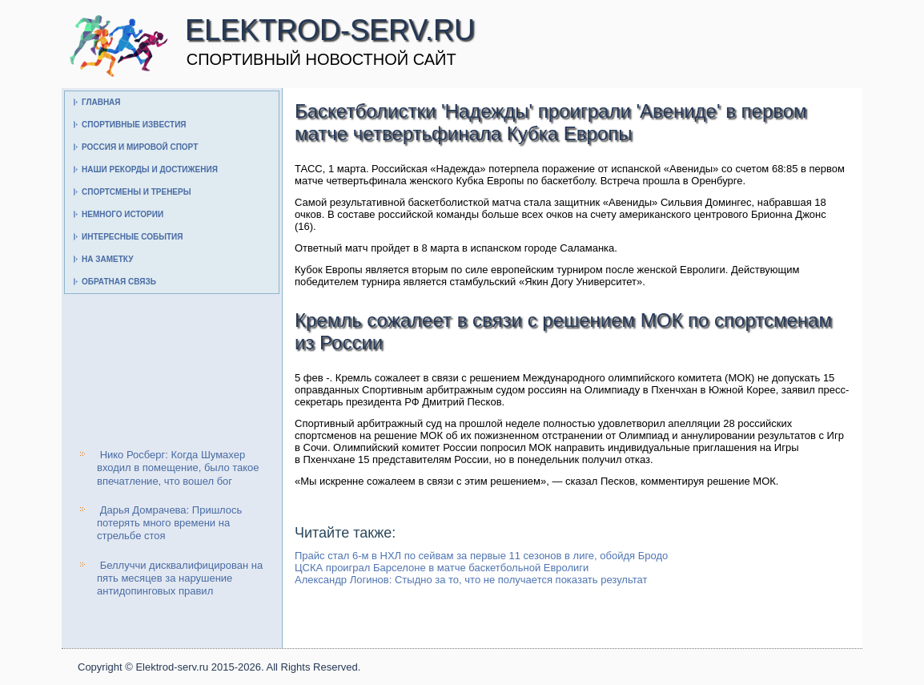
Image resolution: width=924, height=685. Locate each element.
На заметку (107, 259)
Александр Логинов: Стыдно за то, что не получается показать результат (471, 580)
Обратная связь (119, 281)
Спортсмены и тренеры (136, 191)
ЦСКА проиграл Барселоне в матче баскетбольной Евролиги (442, 568)
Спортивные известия (134, 124)
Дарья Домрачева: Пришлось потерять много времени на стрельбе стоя (169, 523)
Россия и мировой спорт (140, 147)
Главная (101, 102)
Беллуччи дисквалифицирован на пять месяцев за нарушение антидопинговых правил (180, 578)
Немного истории (122, 214)
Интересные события (132, 236)
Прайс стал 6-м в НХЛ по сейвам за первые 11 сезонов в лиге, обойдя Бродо (481, 556)
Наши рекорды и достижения (150, 169)
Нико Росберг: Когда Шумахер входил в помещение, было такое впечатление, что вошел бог (178, 468)
